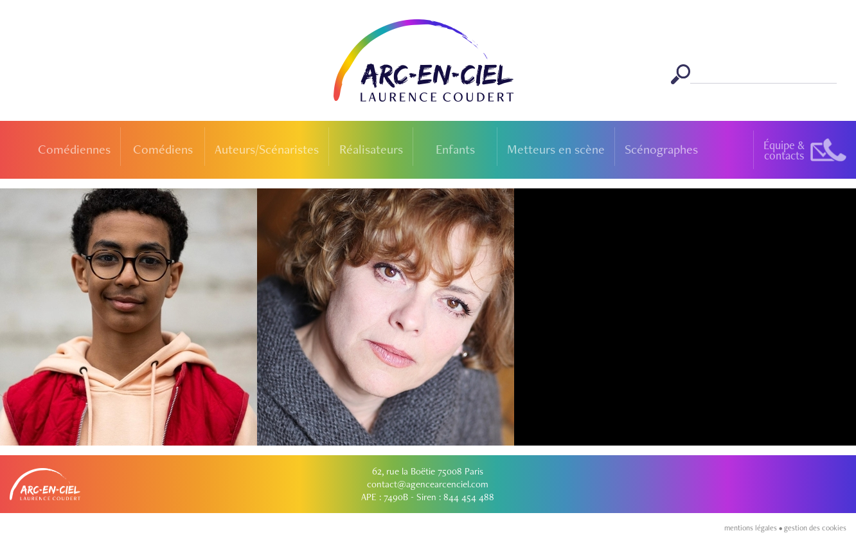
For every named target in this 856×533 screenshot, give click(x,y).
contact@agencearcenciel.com (427, 484)
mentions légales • (754, 528)
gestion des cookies (815, 528)
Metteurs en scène (556, 149)
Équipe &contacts (784, 150)
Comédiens (163, 149)
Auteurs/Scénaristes (267, 149)
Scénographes (661, 149)
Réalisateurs (371, 149)
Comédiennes (74, 149)
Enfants (455, 149)
